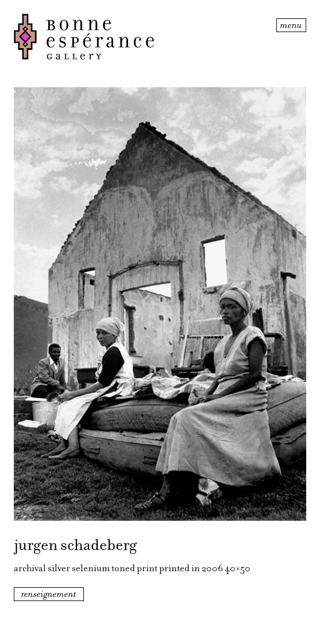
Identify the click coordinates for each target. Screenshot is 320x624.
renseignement (48, 594)
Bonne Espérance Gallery (144, 37)
